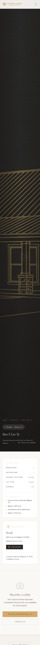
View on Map (14, 547)
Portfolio (14, 420)
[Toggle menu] (35, 4)
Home (5, 420)
